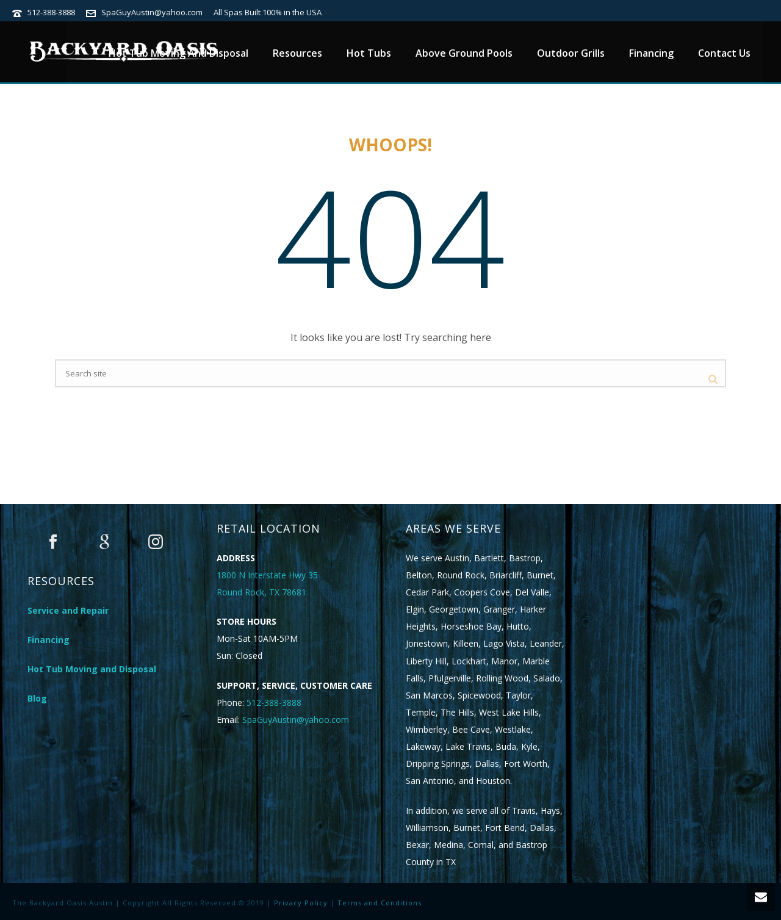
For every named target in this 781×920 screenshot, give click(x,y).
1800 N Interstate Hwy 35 (267, 575)
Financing (651, 53)
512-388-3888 (51, 12)
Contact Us (724, 53)
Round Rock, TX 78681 (261, 592)
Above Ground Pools (464, 53)
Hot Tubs (369, 53)
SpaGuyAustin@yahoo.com (152, 12)
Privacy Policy (301, 902)
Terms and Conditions (379, 902)
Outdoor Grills (571, 53)
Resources (297, 53)
